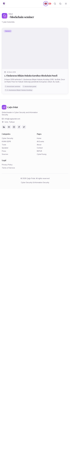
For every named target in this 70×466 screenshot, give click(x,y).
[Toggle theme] (60, 3)
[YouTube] (9, 127)
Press (4, 151)
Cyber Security (7, 138)
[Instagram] (14, 127)
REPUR (39, 151)
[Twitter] (24, 127)
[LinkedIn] (4, 127)
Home (39, 138)
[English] (46, 4)
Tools (4, 145)
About (39, 145)
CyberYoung (41, 154)
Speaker (5, 148)
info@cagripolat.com (12, 119)
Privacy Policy (7, 165)
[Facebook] (19, 127)
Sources (5, 154)
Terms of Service (8, 168)
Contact (40, 148)
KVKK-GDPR (6, 141)
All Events (40, 141)
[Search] (55, 3)
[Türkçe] (50, 3)
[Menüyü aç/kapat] (66, 3)
